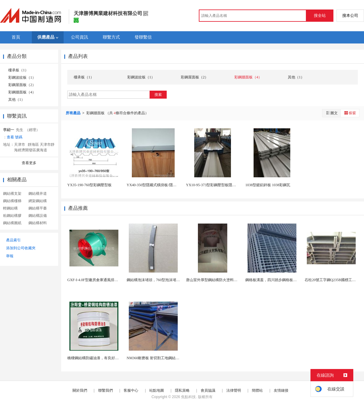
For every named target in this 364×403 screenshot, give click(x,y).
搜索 (158, 94)
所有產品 (73, 113)
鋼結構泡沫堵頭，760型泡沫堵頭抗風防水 (161, 280)
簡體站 (257, 390)
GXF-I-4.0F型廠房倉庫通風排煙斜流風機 (100, 280)
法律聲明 (233, 390)
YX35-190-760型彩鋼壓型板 (89, 185)
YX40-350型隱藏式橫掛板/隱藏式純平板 (159, 185)
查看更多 (29, 163)
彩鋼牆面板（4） (22, 92)
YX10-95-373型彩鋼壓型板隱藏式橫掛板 (218, 185)
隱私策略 (182, 390)
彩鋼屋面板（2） (22, 85)
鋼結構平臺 (37, 208)
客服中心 (131, 390)
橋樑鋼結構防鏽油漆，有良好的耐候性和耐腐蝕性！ (109, 358)
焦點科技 (188, 397)
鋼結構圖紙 (12, 223)
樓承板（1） (18, 70)
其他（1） (16, 99)
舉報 (9, 256)
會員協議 (208, 390)
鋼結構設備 (37, 215)
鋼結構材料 (37, 223)
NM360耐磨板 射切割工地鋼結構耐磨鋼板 (160, 358)
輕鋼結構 (10, 208)
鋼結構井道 (37, 193)
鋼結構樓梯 (12, 201)
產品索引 (13, 240)
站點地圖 (156, 390)
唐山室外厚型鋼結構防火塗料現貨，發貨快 (221, 280)
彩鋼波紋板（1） (22, 77)
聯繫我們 (105, 390)
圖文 (331, 113)
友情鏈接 (281, 390)
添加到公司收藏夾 (20, 248)
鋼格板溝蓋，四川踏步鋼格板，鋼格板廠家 (280, 280)
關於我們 (79, 390)
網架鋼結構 (37, 201)
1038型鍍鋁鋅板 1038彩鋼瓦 (267, 185)
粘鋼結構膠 (12, 215)
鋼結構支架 (12, 193)
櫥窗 (350, 113)
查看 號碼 (14, 137)
